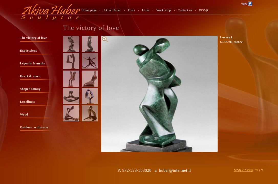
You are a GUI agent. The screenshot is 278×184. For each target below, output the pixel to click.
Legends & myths (32, 63)
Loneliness (27, 101)
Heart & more (30, 76)
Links (145, 10)
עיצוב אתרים (243, 170)
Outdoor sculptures (34, 127)
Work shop (163, 10)
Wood (24, 114)
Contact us (185, 10)
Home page (89, 10)
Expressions (28, 50)
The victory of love (33, 38)
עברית (203, 10)
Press (131, 10)
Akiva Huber (112, 10)
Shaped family (30, 89)
